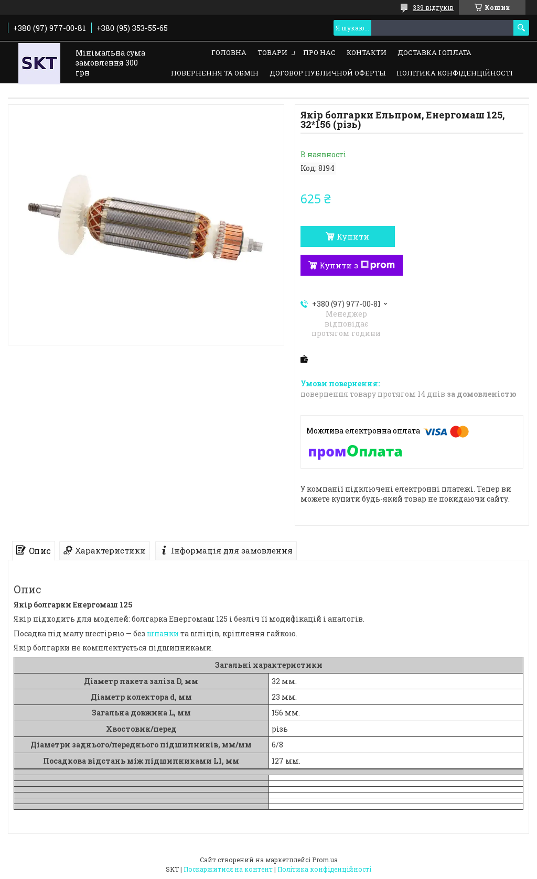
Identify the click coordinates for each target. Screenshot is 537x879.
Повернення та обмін (215, 73)
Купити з (357, 265)
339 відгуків (433, 7)
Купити (353, 236)
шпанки (163, 633)
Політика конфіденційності (454, 73)
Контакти (366, 52)
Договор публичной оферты (327, 73)
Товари (272, 52)
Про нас (319, 52)
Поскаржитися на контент (228, 869)
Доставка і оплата (434, 52)
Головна (228, 52)
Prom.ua (325, 859)
